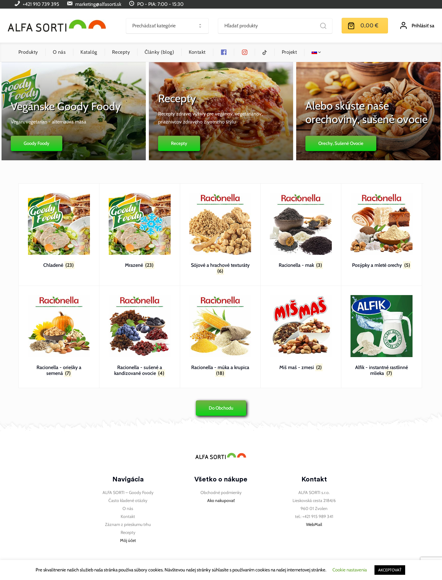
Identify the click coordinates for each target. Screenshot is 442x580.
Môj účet (128, 540)
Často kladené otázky (127, 500)
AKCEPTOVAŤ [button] (389, 569)
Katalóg (88, 52)
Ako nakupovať (221, 500)
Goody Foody (35, 143)
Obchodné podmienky (221, 492)
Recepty (121, 52)
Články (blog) (159, 52)
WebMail (314, 524)
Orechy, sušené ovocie (342, 143)
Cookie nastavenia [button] (349, 570)
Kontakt (197, 52)
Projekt (289, 52)
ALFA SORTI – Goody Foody (128, 492)
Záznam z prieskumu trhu (128, 524)
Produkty (28, 52)
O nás (59, 52)
